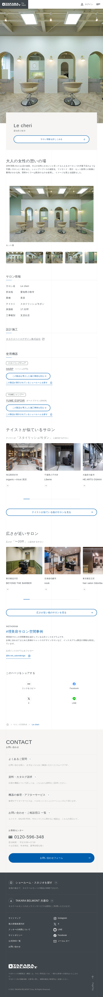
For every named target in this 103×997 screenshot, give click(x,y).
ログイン (86, 4)
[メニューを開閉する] (98, 4)
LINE (74, 700)
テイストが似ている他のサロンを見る (62, 512)
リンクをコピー (29, 685)
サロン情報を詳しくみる (63, 139)
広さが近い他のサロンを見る (64, 612)
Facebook (74, 685)
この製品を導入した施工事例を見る (29, 376)
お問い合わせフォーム (65, 858)
